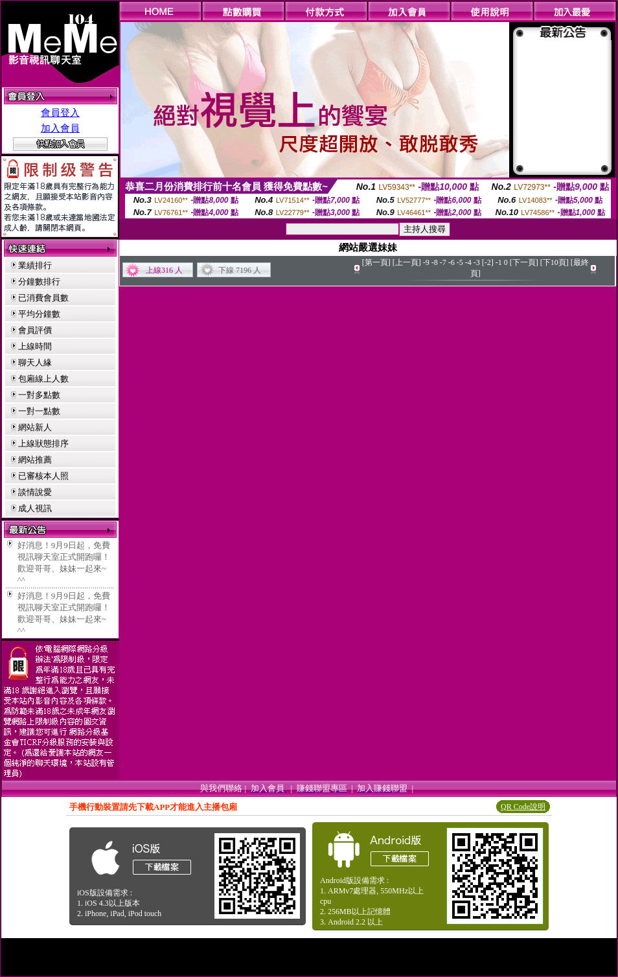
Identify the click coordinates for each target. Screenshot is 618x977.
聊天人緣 (35, 362)
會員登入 (60, 113)
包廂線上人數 (43, 379)
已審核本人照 (43, 476)
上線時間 (35, 346)
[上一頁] (407, 262)
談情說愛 (35, 492)
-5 (460, 262)
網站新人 (35, 427)
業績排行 (35, 265)
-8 (434, 262)
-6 (451, 262)
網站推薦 (35, 460)
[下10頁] (554, 262)
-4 (468, 262)
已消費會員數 (43, 298)
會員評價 (35, 330)
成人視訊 (35, 508)
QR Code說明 (523, 806)
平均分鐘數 (39, 314)
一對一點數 (39, 411)
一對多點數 (39, 395)
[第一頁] (376, 262)
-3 (477, 262)
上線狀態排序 (43, 443)
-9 (426, 262)
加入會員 (60, 128)
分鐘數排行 (39, 281)
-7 (443, 262)
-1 (499, 262)
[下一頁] (524, 262)
